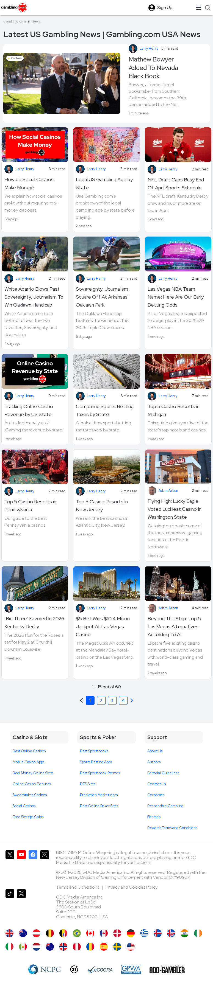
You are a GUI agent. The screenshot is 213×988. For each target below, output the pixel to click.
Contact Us (156, 784)
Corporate (156, 795)
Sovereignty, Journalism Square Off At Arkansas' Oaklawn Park (102, 297)
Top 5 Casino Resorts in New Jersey (102, 505)
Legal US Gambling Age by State (104, 183)
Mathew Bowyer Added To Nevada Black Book (153, 67)
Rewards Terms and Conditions (172, 828)
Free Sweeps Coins (28, 817)
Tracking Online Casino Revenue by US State (28, 410)
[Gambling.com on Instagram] (44, 867)
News (35, 21)
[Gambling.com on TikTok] (9, 906)
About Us (154, 751)
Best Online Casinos (29, 751)
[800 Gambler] (167, 969)
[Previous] (132, 700)
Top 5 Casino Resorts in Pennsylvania (30, 505)
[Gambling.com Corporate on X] (21, 906)
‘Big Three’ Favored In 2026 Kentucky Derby (34, 622)
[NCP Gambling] (44, 969)
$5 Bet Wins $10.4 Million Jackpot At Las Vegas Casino (103, 626)
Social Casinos (24, 806)
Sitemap (154, 817)
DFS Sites (87, 784)
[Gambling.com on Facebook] (33, 867)
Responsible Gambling (165, 806)
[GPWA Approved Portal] (131, 969)
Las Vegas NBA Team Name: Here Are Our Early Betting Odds (176, 297)
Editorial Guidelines (163, 773)
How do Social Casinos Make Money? (29, 183)
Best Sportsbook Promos (100, 773)
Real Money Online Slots (33, 773)
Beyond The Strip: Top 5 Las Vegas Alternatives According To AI (174, 626)
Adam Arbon (168, 490)
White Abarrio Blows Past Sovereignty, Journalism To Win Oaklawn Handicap (33, 297)
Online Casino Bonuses (32, 784)
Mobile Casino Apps (28, 762)
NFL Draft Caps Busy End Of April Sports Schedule (176, 183)
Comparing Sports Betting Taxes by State (105, 410)
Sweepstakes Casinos (30, 795)
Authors (154, 762)
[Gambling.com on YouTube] (21, 867)
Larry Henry (149, 48)
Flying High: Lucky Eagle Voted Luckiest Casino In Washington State (174, 509)
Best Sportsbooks (94, 751)
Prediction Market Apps (99, 795)
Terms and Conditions (78, 887)
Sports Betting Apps (96, 762)
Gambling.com (14, 21)
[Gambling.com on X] (9, 867)
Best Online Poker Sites (99, 806)
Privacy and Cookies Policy (131, 887)
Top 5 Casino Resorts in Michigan (174, 410)
